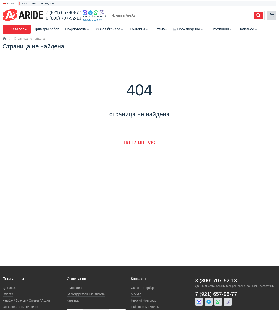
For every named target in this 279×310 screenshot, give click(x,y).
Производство (188, 29)
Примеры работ (46, 29)
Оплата (8, 294)
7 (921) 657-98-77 (63, 12)
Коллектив (74, 288)
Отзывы (161, 29)
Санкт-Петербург (143, 288)
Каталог (16, 29)
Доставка (9, 288)
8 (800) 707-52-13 (63, 18)
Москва (136, 294)
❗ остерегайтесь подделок (37, 3)
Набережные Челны (145, 306)
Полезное (248, 29)
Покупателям (77, 29)
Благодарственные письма (86, 294)
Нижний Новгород (143, 300)
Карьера (72, 300)
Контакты (139, 29)
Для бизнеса (110, 29)
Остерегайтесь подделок (20, 306)
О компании (221, 29)
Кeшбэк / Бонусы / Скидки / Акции (26, 300)
